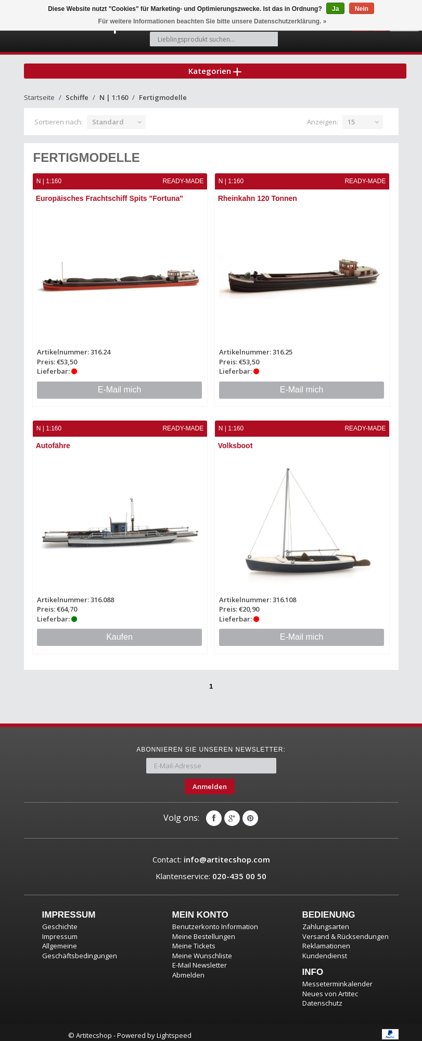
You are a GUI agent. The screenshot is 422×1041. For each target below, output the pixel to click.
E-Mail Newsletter (199, 959)
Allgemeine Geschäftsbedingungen (79, 945)
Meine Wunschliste (202, 950)
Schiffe (77, 92)
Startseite (39, 92)
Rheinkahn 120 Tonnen (258, 193)
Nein (361, 8)
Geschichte (60, 920)
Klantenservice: (211, 870)
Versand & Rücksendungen (345, 930)
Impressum (60, 930)
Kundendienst (324, 950)
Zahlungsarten (325, 920)
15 (351, 117)
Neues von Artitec (330, 988)
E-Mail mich (120, 384)
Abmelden (188, 969)
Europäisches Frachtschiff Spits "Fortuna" (110, 193)
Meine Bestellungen (203, 930)
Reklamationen (326, 940)
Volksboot (236, 440)
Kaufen (119, 631)
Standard (108, 117)
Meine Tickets (193, 940)
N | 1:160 (113, 92)
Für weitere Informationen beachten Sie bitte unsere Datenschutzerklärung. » (212, 21)
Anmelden (210, 780)
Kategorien (214, 64)
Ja (335, 8)
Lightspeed (174, 1029)
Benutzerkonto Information (215, 920)
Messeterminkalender (337, 978)
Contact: (211, 853)
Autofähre (53, 440)
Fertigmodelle (163, 92)
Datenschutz (322, 997)
